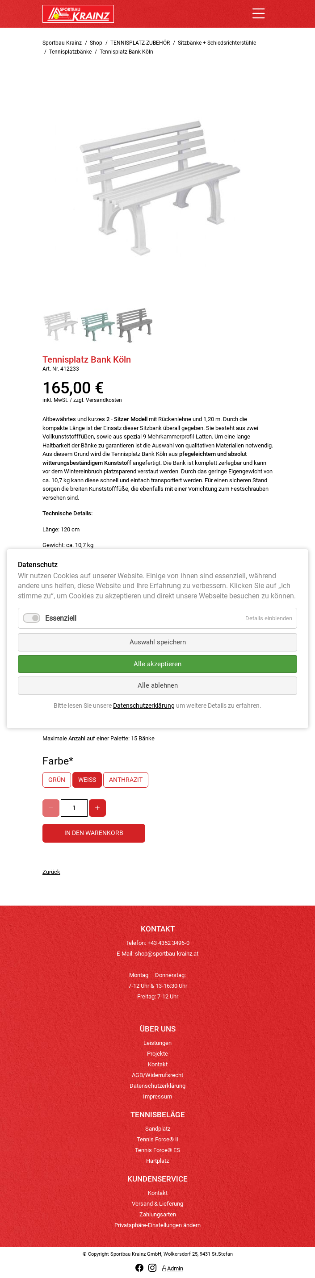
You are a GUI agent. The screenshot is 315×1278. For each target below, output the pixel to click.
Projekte (157, 1053)
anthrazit (126, 779)
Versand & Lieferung (157, 1203)
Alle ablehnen (158, 686)
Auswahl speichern (158, 643)
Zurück (51, 872)
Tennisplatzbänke (70, 52)
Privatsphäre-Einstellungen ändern (157, 1225)
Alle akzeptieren (157, 664)
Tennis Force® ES (157, 1150)
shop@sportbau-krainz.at (166, 953)
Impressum (157, 1096)
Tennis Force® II (158, 1139)
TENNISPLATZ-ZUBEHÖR (140, 43)
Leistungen (157, 1043)
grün (56, 779)
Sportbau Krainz (62, 43)
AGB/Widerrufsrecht (157, 1075)
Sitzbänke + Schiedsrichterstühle (217, 43)
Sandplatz (157, 1128)
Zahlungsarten (157, 1214)
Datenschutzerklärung (157, 1085)
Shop (96, 43)
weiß (87, 779)
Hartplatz (157, 1160)
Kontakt (158, 1064)
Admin (172, 1268)
